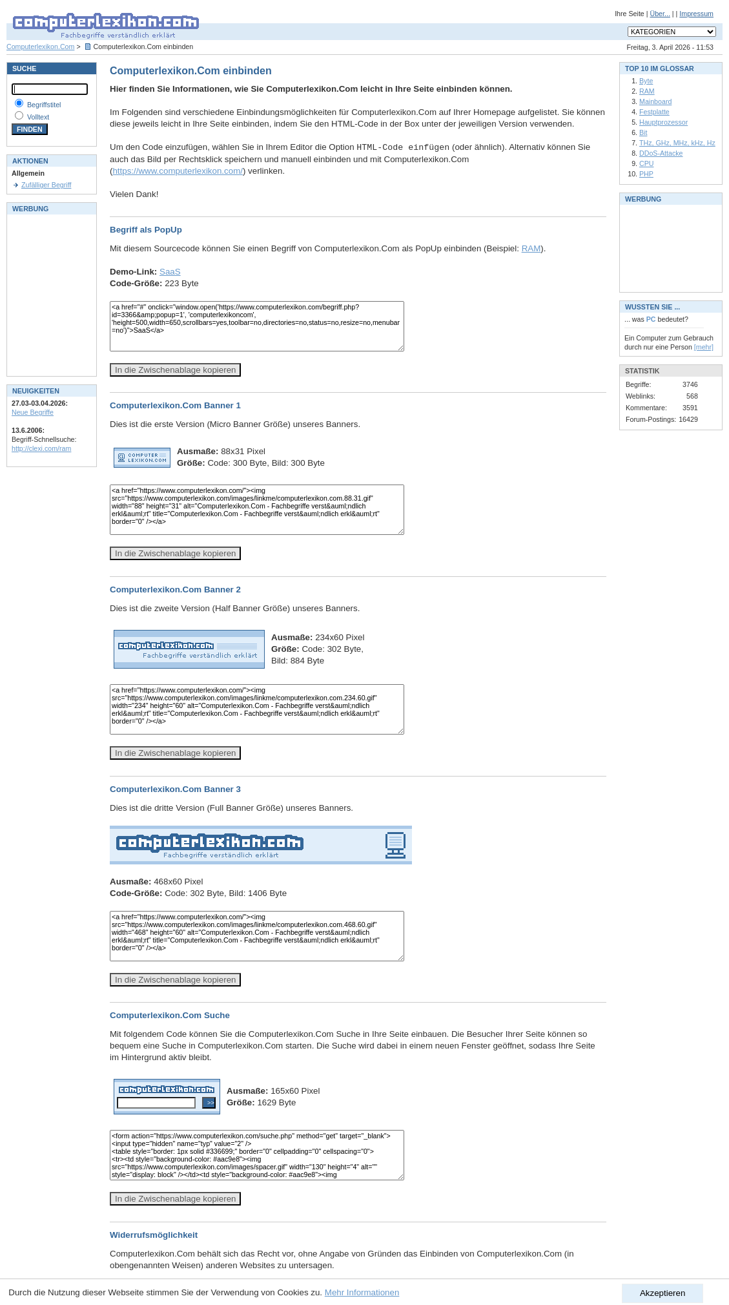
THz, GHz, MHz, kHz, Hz (677, 143)
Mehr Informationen (362, 1292)
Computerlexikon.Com (40, 46)
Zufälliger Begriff (46, 185)
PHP (646, 174)
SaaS (170, 272)
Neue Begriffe (33, 412)
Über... (660, 13)
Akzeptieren (662, 1293)
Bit (643, 132)
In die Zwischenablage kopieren (175, 370)
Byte (646, 81)
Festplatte (654, 112)
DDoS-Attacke (661, 153)
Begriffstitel (44, 105)
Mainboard (655, 101)
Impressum (696, 13)
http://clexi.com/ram (41, 448)
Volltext (38, 117)
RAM (531, 248)
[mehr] (704, 347)
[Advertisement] (50, 293)
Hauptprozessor (663, 122)
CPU (646, 163)
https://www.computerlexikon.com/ (177, 171)
